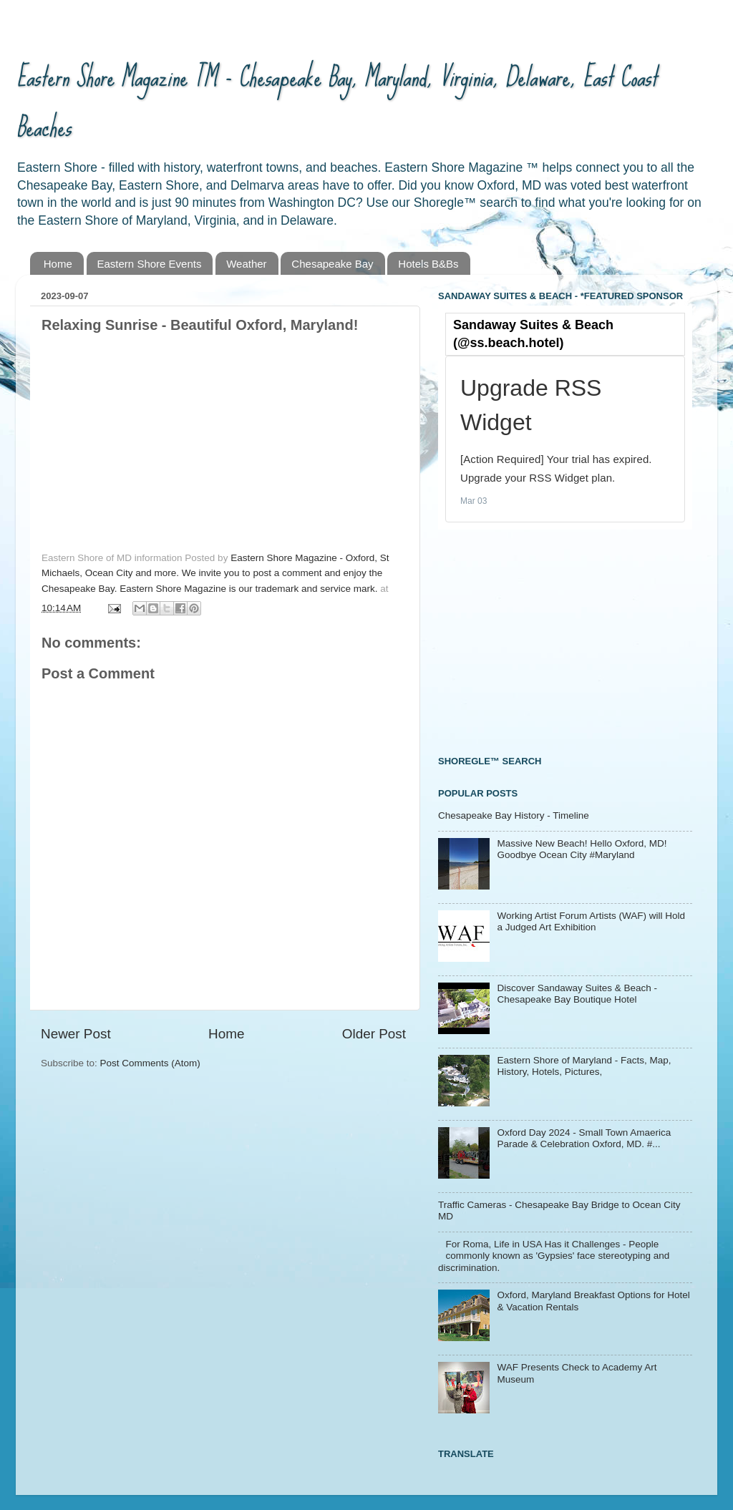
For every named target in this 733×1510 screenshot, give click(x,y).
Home (58, 264)
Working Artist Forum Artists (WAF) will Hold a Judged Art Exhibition (591, 921)
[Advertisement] (545, 640)
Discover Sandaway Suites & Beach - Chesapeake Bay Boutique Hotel (577, 994)
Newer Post (76, 1033)
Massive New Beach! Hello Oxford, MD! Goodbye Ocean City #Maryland (581, 849)
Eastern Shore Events (149, 264)
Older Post (374, 1033)
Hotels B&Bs (428, 264)
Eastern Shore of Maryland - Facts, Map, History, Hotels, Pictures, (584, 1066)
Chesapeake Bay (332, 264)
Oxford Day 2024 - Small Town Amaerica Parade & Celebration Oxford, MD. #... (584, 1138)
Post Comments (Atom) (150, 1063)
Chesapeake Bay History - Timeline (513, 815)
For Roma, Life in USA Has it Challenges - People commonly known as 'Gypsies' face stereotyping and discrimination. (553, 1255)
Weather (246, 264)
